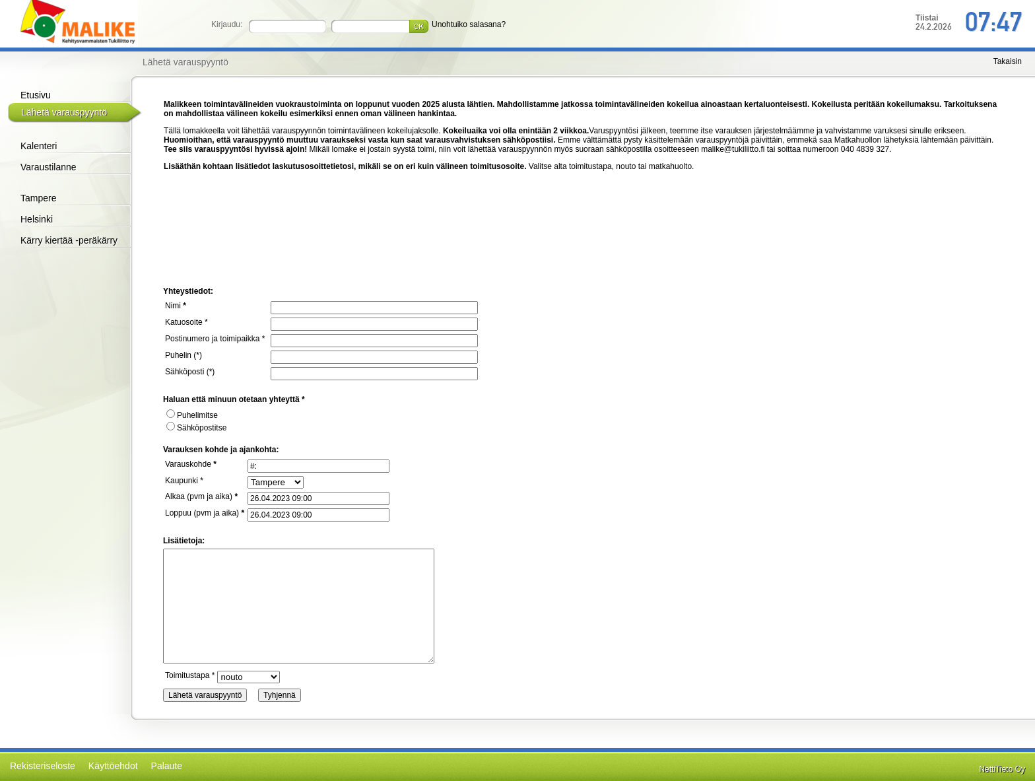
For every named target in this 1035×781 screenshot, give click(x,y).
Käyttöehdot (113, 766)
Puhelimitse (192, 415)
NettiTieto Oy (1002, 769)
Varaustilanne (48, 167)
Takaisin (1007, 61)
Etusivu (35, 95)
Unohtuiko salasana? (469, 24)
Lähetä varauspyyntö (64, 112)
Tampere (38, 198)
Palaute (166, 766)
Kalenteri (38, 146)
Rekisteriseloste (42, 766)
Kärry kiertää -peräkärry (68, 240)
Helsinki (36, 219)
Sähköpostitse (196, 427)
